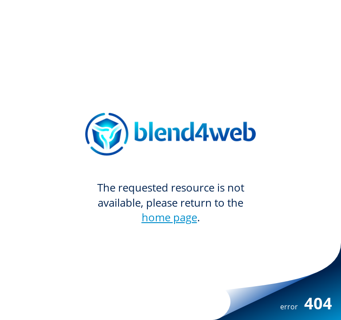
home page (169, 217)
